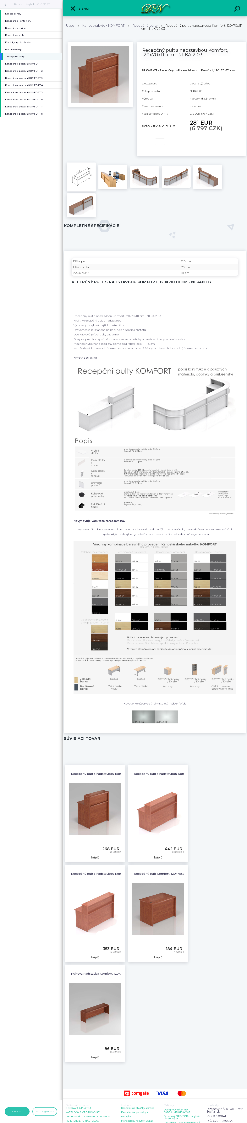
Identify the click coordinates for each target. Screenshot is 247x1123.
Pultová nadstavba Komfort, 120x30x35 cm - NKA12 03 (111, 973)
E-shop (80, 8)
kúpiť (146, 142)
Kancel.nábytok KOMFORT (32, 4)
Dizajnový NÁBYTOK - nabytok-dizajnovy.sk (182, 1117)
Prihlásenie (17, 1111)
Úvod (70, 25)
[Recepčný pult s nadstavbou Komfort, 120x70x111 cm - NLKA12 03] (100, 43)
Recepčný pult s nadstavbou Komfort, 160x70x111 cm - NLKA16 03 (119, 874)
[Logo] (154, 8)
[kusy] (160, 142)
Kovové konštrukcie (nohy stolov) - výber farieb (155, 703)
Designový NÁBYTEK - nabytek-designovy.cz (177, 1111)
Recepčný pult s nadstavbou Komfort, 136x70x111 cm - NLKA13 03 (182, 774)
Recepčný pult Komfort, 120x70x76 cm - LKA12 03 (171, 874)
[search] (237, 9)
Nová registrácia (45, 1111)
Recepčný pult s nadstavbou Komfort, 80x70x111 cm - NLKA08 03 (119, 774)
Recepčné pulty (144, 25)
